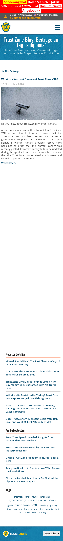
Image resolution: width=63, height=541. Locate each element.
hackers (28, 403)
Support (35, 447)
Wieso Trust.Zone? (41, 436)
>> (41, 8)
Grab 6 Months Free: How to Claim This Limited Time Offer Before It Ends (33, 267)
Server (7, 447)
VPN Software (11, 441)
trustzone (18, 403)
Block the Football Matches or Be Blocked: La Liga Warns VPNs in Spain (32, 374)
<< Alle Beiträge (10, 71)
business (32, 394)
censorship (45, 391)
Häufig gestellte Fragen (39, 458)
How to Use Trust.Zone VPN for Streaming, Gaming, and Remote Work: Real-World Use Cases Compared (31, 303)
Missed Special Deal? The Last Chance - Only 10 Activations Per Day (32, 494)
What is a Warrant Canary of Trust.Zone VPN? (29, 79)
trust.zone (22, 399)
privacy (53, 399)
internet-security (22, 391)
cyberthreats (30, 406)
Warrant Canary (12, 465)
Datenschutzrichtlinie (16, 457)
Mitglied (8, 471)
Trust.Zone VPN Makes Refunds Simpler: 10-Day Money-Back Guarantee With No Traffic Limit (31, 279)
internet (42, 394)
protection (38, 403)
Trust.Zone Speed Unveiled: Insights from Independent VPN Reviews (30, 333)
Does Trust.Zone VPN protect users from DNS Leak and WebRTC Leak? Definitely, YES (32, 315)
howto (35, 391)
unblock (52, 394)
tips (9, 403)
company (42, 406)
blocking (44, 400)
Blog (32, 452)
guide (10, 400)
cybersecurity (17, 394)
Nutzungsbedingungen (16, 452)
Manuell (35, 465)
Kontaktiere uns (40, 441)
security (49, 403)
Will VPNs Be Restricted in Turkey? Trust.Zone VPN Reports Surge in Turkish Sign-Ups (32, 291)
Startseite (9, 436)
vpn (35, 399)
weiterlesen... (9, 163)
